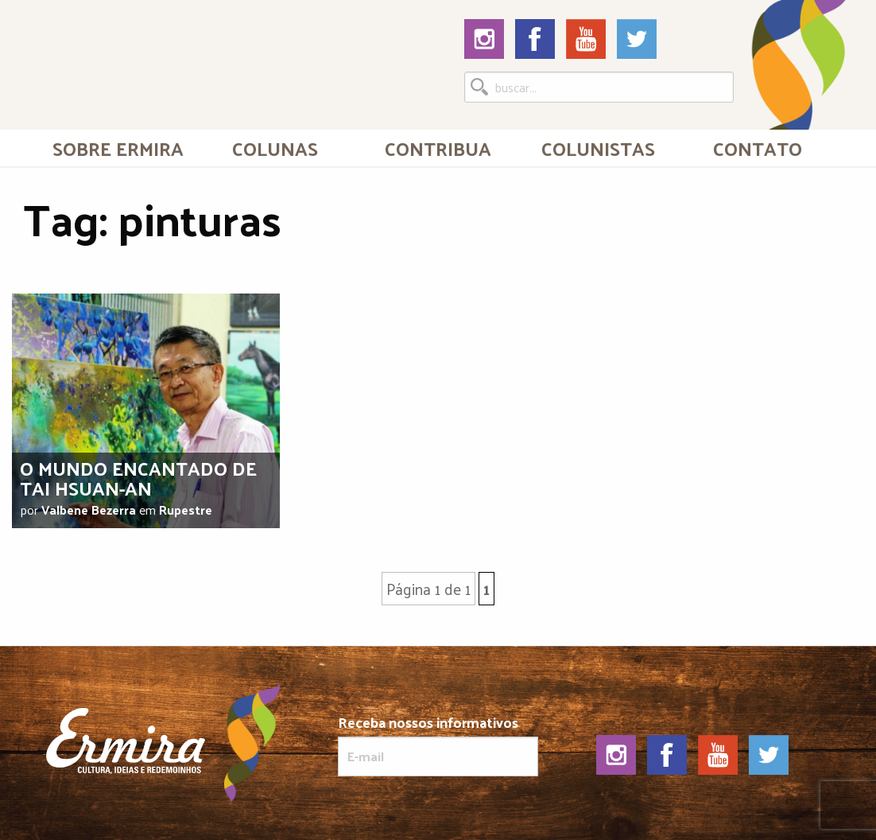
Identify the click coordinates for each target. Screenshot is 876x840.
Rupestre (185, 509)
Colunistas (598, 147)
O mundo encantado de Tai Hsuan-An (138, 477)
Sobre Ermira (118, 147)
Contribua (438, 147)
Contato (757, 147)
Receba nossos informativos (438, 745)
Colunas (275, 147)
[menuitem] (118, 148)
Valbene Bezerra (88, 509)
